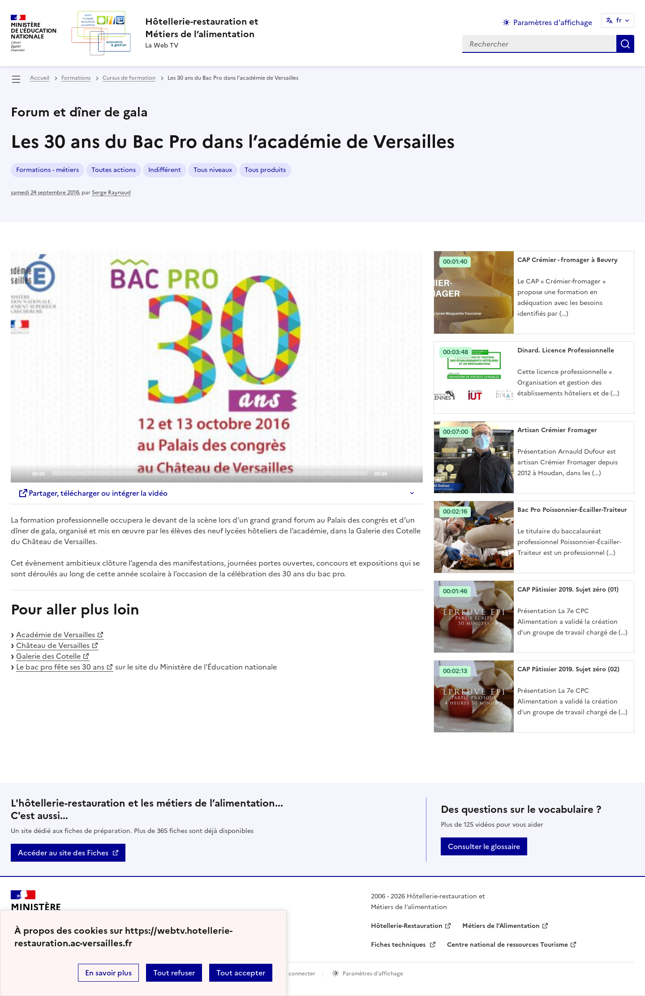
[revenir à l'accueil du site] (201, 27)
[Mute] (396, 473)
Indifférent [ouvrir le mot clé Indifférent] (164, 170)
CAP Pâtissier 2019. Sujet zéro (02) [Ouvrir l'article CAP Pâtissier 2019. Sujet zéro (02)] (568, 669)
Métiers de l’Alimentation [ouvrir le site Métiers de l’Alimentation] (501, 926)
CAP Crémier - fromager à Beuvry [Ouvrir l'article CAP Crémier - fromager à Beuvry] (567, 260)
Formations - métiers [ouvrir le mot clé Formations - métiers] (47, 170)
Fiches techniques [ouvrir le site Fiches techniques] (399, 944)
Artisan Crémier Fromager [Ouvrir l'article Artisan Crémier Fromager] (557, 430)
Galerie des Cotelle (48, 656)
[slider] (209, 473)
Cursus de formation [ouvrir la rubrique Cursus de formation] (129, 78)
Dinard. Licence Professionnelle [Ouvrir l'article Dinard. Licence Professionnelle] (565, 350)
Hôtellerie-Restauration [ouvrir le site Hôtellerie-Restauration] (407, 926)
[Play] (217, 367)
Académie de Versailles (55, 634)
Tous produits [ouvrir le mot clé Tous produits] (265, 170)
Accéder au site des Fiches (63, 852)
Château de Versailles (53, 645)
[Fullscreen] (411, 473)
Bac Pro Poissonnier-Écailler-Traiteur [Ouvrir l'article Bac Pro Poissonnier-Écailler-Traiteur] (572, 510)
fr (619, 20)
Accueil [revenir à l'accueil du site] (39, 78)
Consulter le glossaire (484, 846)
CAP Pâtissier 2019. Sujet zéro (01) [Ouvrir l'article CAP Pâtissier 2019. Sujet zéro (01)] (568, 589)
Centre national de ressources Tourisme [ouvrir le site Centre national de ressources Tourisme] (507, 944)
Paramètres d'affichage (373, 974)
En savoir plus (108, 972)
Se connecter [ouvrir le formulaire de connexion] (298, 974)
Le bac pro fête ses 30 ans (60, 666)
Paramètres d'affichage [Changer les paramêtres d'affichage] (552, 22)
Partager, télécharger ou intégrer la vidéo (93, 493)
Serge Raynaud (111, 193)
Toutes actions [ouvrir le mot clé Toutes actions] (113, 170)
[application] (217, 367)
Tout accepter (240, 972)
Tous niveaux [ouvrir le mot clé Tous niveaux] (213, 170)
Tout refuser (174, 972)
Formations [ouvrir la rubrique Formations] (75, 78)
